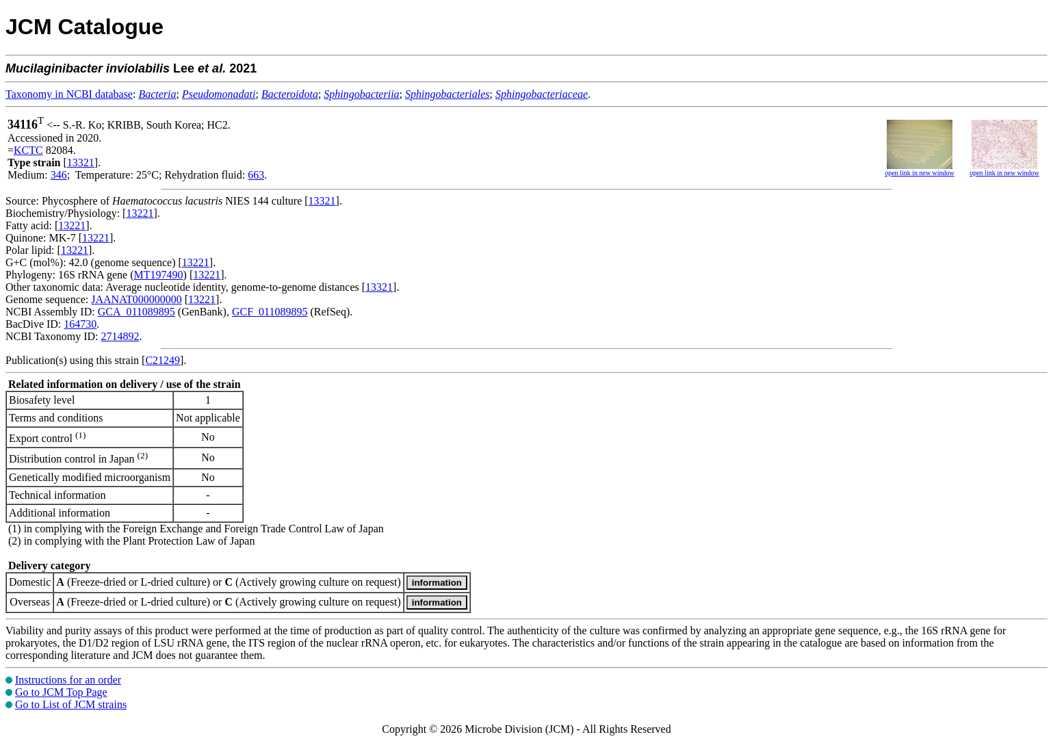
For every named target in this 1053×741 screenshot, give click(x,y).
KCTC (28, 150)
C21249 (162, 360)
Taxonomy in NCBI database (69, 94)
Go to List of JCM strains (71, 704)
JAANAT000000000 (136, 299)
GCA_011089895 (136, 311)
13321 (80, 162)
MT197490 (158, 275)
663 (256, 175)
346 (59, 175)
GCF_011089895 (270, 311)
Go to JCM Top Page (61, 692)
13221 (139, 213)
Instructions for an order (68, 680)
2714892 (120, 336)
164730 (80, 324)
